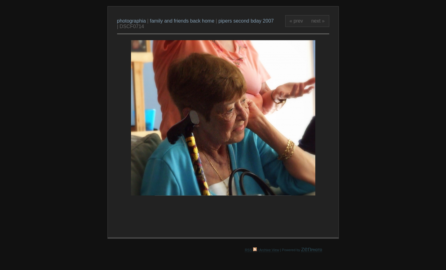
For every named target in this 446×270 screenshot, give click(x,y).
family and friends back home (182, 21)
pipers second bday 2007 (246, 21)
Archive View (269, 250)
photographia (132, 21)
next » (318, 21)
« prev (296, 21)
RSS (250, 250)
